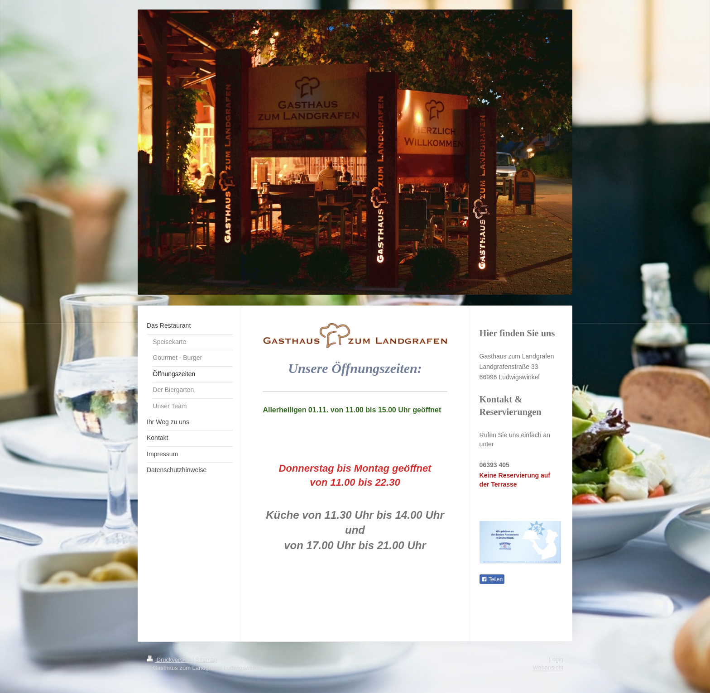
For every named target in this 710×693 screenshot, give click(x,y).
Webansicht (547, 667)
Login (556, 659)
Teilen (492, 579)
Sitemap (206, 659)
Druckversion (169, 659)
